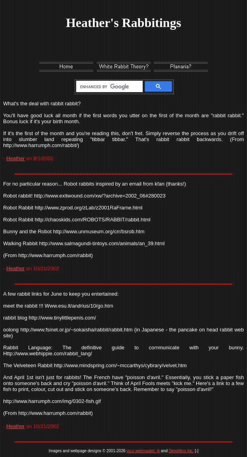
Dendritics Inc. (180, 451)
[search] (108, 86)
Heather (15, 158)
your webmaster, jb (143, 451)
